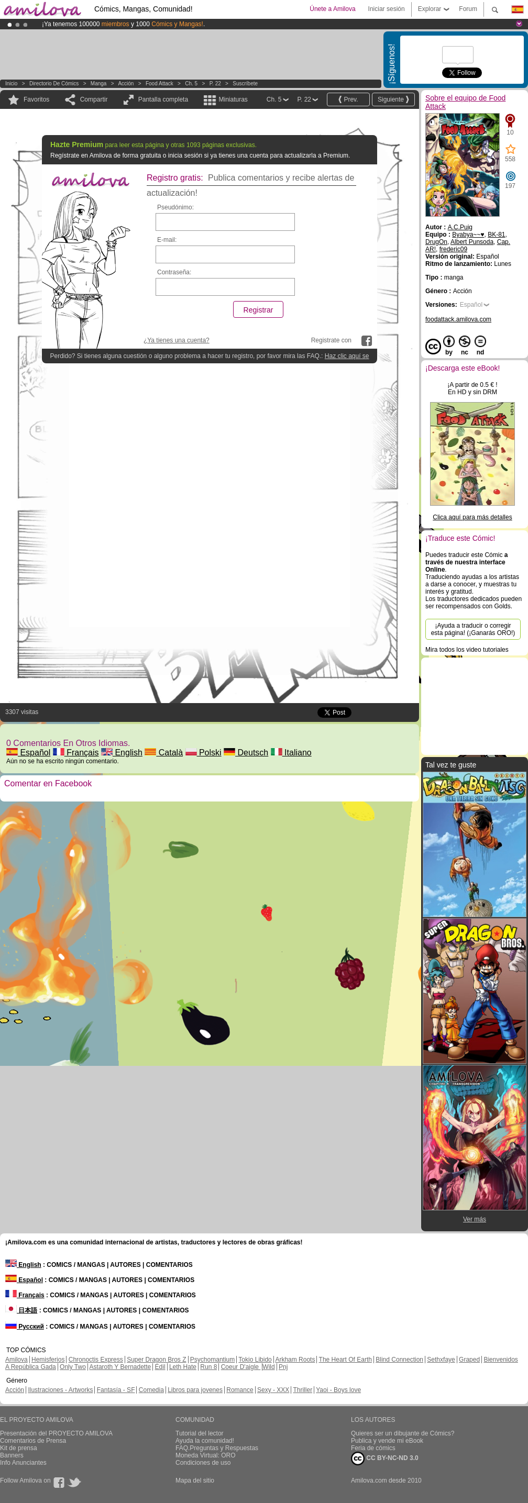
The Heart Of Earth (345, 1359)
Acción (126, 83)
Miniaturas (232, 99)
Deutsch (246, 752)
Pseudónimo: (175, 207)
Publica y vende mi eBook (387, 1440)
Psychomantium (212, 1359)
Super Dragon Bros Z (156, 1359)
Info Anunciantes (23, 1462)
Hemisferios (47, 1359)
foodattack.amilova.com (458, 319)
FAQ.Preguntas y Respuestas (216, 1448)
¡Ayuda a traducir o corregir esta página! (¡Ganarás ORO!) (473, 629)
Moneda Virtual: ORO (205, 1455)
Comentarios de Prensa (33, 1440)
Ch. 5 (191, 83)
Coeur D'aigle (241, 1367)
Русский (24, 1326)
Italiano (291, 752)
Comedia (151, 1390)
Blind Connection (399, 1359)
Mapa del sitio (194, 1480)
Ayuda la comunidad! (204, 1440)
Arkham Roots (295, 1359)
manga (99, 83)
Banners (12, 1455)
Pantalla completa (163, 99)
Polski (203, 752)
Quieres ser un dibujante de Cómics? (402, 1433)
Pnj (283, 1367)
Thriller (302, 1390)
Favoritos (36, 99)
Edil (160, 1367)
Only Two (73, 1367)
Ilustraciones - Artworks (60, 1390)
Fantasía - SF (116, 1390)
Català (164, 752)
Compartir (94, 99)
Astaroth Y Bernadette (120, 1367)
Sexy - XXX (273, 1390)
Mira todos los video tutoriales (467, 649)
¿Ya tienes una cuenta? (177, 340)
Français (76, 752)
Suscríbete (245, 83)
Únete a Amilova (332, 9)
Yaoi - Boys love (338, 1390)
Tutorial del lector (199, 1433)
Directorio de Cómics (54, 83)
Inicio (11, 83)
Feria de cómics (373, 1448)
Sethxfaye (441, 1359)
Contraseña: (174, 272)
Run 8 (208, 1367)
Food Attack (159, 83)
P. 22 (215, 83)
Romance (239, 1390)
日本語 (21, 1310)
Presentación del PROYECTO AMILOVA (56, 1433)
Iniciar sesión (386, 9)
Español (28, 752)
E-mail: (167, 239)
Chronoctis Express (96, 1359)
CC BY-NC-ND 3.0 (385, 1458)
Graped (469, 1359)
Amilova (16, 1359)
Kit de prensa (18, 1448)
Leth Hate (182, 1367)
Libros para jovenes (195, 1390)
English (121, 752)
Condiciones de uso (202, 1462)
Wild (268, 1367)
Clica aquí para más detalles (472, 517)
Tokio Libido (254, 1359)
